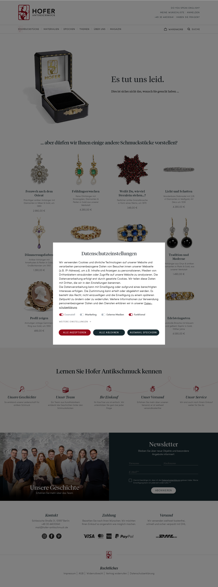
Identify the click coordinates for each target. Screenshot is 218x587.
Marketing (91, 315)
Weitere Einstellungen (73, 322)
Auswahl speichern (143, 333)
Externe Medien (115, 315)
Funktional (139, 315)
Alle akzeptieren (74, 333)
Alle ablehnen (109, 333)
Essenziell (69, 315)
